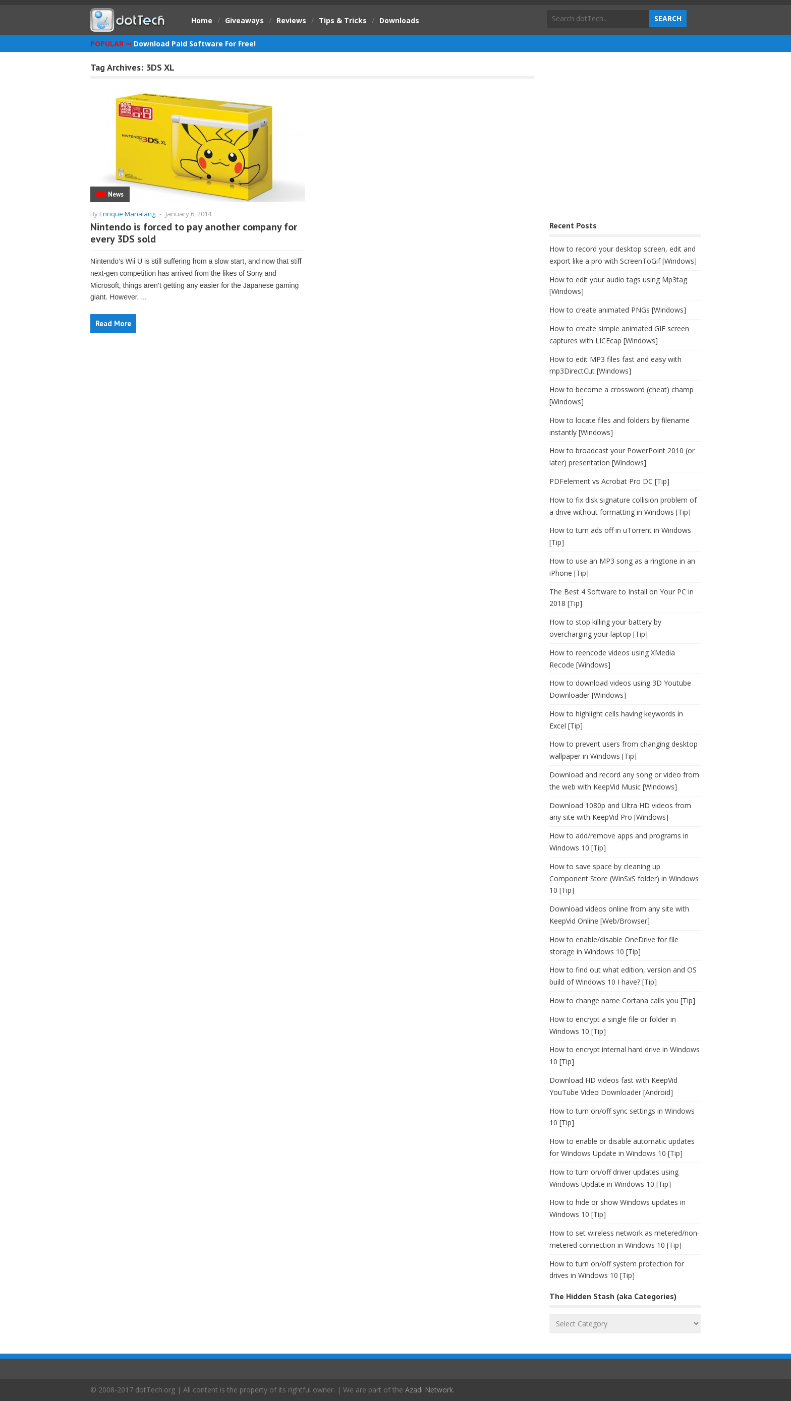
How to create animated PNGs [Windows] (617, 310)
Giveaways (244, 20)
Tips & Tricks (343, 20)
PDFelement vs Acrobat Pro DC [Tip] (609, 481)
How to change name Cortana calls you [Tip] (622, 1000)
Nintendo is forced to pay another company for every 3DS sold (193, 233)
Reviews (291, 20)
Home (201, 20)
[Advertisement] (625, 139)
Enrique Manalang (127, 213)
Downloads (399, 20)
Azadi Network (429, 1389)
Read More (113, 323)
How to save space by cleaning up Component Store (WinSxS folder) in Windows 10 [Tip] (624, 878)
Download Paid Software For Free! (195, 43)
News (116, 194)
